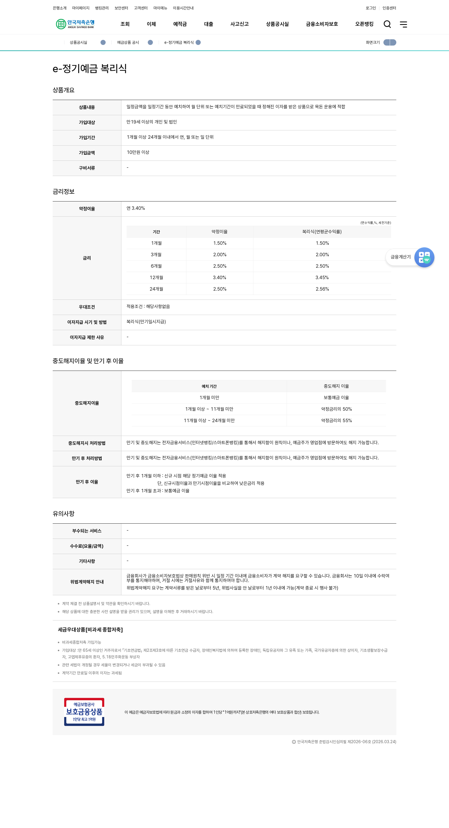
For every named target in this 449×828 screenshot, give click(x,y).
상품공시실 (277, 24)
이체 (151, 24)
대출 (208, 24)
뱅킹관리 (102, 8)
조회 (125, 24)
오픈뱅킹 (364, 24)
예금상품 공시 (128, 42)
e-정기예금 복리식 (179, 42)
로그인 (371, 8)
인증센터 (389, 8)
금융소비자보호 (322, 24)
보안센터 (121, 8)
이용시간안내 (183, 8)
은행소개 (59, 8)
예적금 (180, 24)
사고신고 (240, 24)
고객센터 (141, 8)
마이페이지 (80, 8)
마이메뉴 (160, 8)
